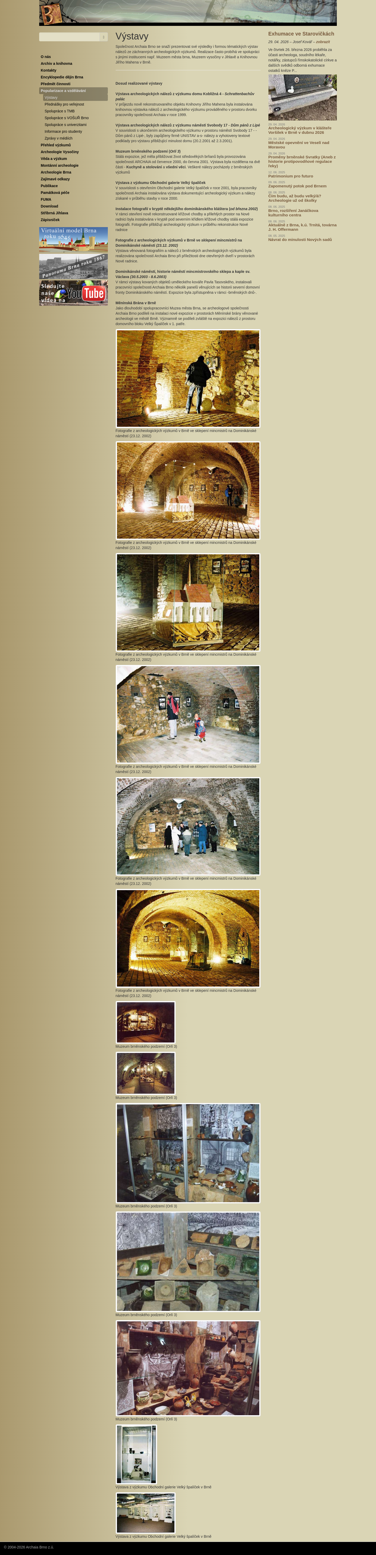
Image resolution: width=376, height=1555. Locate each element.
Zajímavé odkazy (55, 179)
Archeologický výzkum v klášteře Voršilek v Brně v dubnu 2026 (300, 130)
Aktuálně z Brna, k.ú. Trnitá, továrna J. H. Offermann (302, 227)
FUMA (46, 199)
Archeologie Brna (56, 172)
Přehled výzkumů (56, 145)
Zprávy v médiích (59, 138)
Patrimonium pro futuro (290, 176)
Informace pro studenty (63, 131)
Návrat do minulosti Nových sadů (300, 239)
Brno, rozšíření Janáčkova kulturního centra (293, 212)
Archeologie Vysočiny (60, 152)
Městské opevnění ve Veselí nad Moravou (299, 144)
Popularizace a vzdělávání (63, 91)
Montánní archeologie (60, 165)
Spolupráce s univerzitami (65, 125)
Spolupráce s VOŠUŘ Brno (67, 118)
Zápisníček (50, 220)
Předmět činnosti (55, 84)
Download (49, 206)
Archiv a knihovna (56, 63)
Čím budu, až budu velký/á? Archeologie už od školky (294, 198)
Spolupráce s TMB (60, 111)
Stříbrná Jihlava (54, 213)
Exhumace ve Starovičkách (301, 34)
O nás (46, 57)
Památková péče (55, 193)
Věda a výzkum (54, 159)
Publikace (49, 186)
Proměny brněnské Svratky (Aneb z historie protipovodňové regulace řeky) (302, 161)
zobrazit (323, 42)
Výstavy (51, 97)
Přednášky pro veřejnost (64, 104)
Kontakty (48, 70)
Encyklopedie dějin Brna (62, 77)
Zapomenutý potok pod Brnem (297, 186)
